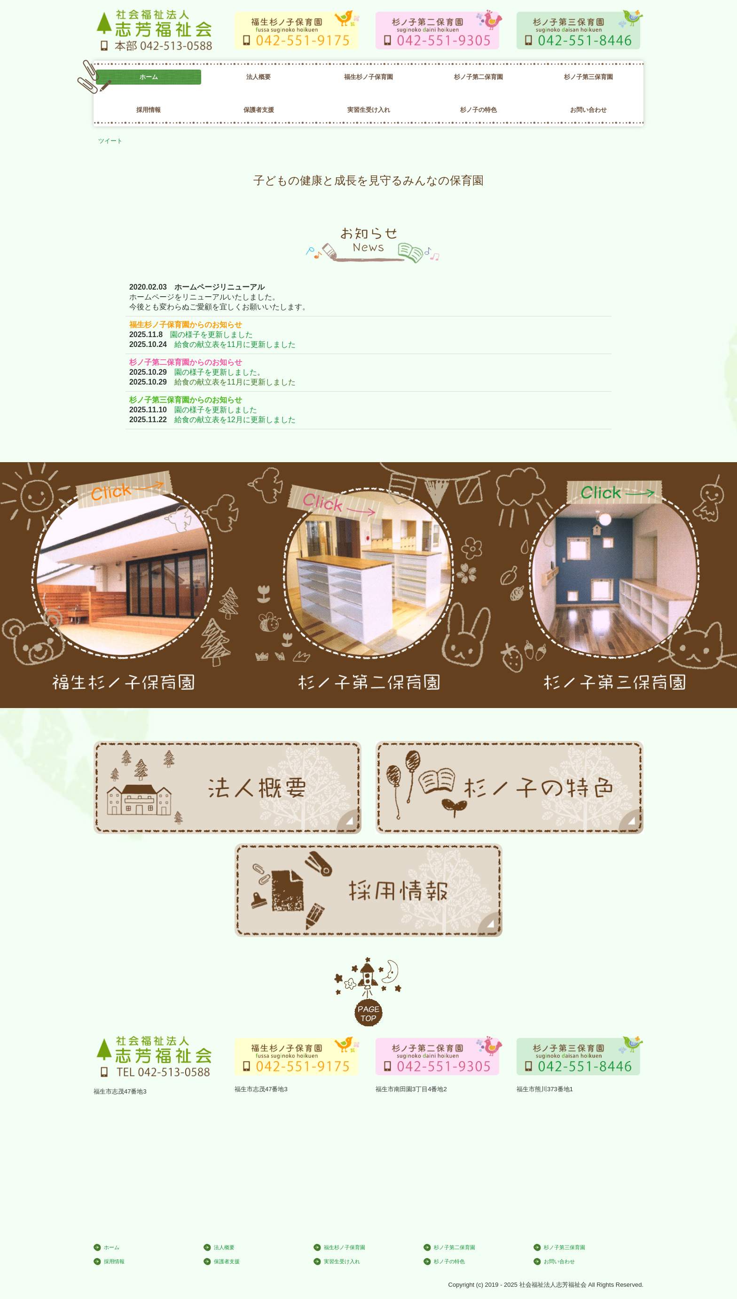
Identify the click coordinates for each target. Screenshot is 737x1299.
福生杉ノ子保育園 (368, 76)
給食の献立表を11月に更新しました (235, 344)
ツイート (110, 140)
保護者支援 (258, 109)
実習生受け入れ (368, 109)
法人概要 (258, 76)
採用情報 (148, 109)
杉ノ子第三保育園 (588, 76)
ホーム (149, 76)
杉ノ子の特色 (478, 109)
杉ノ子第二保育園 (478, 76)
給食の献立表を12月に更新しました (235, 420)
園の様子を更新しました (211, 335)
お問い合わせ (588, 109)
